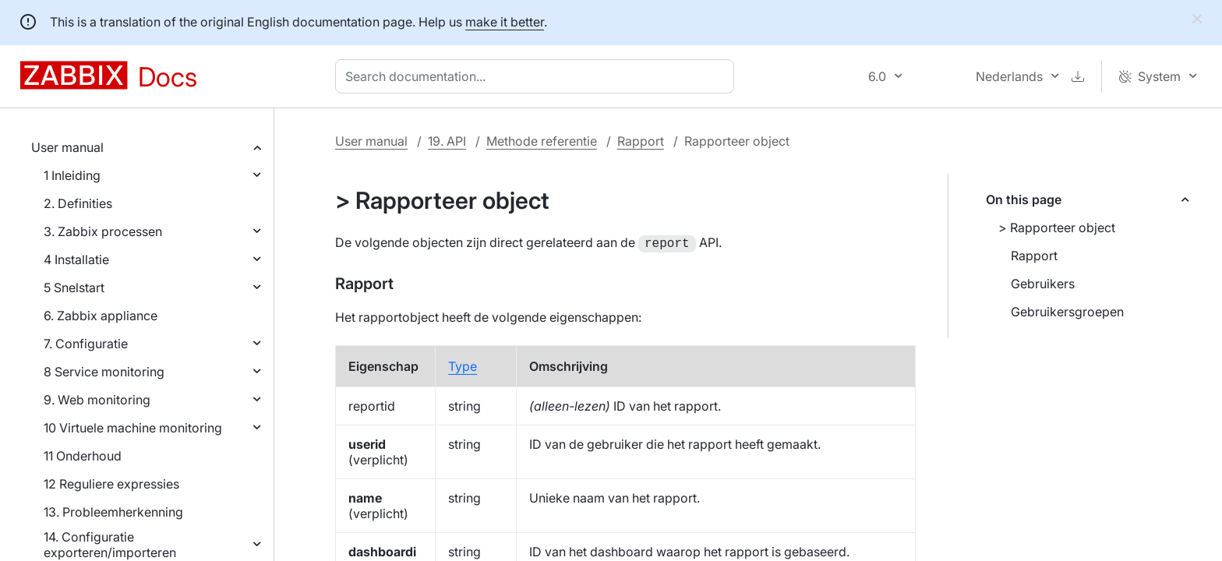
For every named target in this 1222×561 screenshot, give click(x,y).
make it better (504, 22)
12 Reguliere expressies (111, 484)
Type (462, 364)
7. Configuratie (86, 343)
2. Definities (78, 203)
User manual (67, 147)
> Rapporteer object (1056, 227)
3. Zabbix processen (103, 231)
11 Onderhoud (83, 456)
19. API (447, 141)
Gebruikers (1043, 283)
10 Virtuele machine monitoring (133, 428)
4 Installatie (76, 259)
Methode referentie (541, 141)
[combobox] (537, 76)
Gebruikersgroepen (1067, 311)
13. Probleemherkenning (113, 512)
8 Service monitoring (104, 371)
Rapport (640, 141)
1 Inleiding (72, 175)
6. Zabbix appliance (100, 315)
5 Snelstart (74, 287)
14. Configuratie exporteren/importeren (110, 544)
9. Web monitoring (97, 400)
